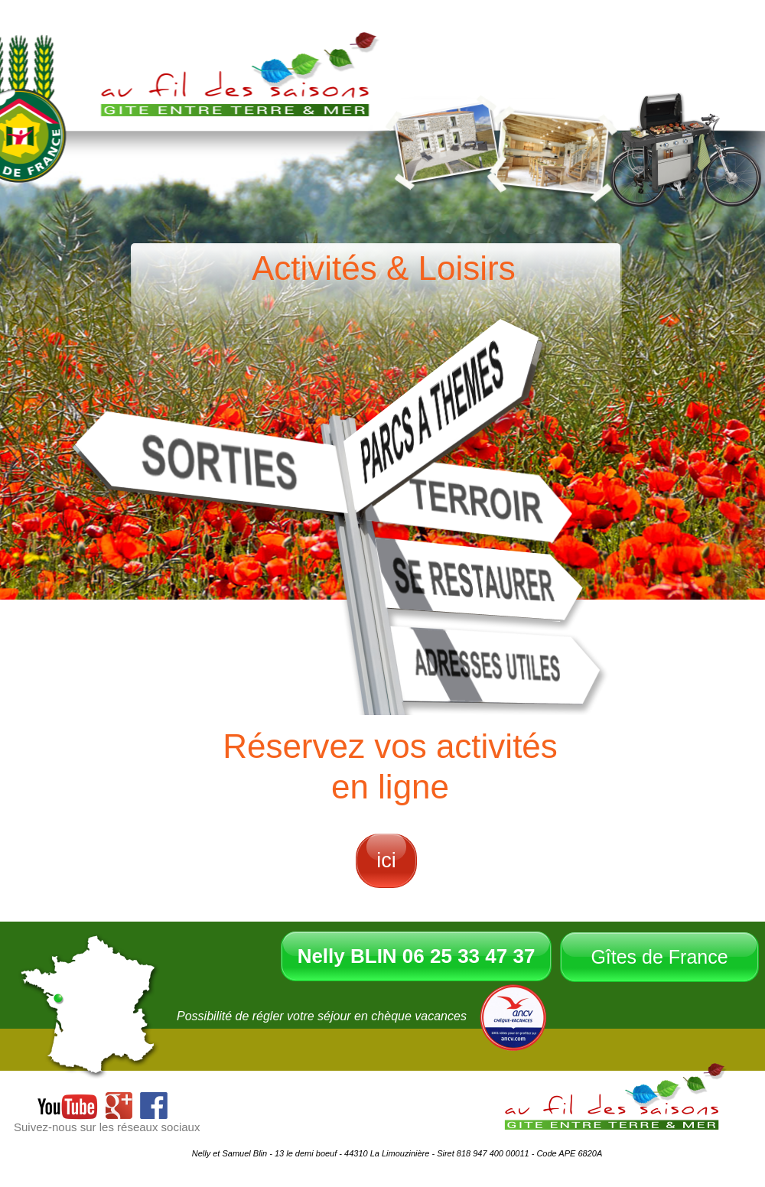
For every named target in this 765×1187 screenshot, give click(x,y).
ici (386, 860)
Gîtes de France (659, 956)
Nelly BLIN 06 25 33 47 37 (417, 956)
